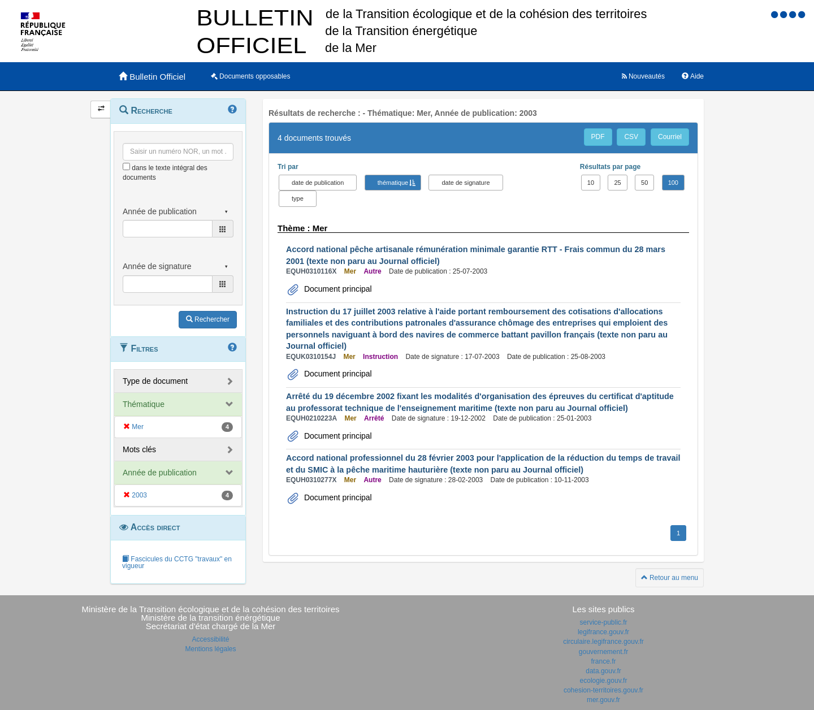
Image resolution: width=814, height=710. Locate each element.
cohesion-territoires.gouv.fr (603, 690)
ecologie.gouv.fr (603, 681)
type (298, 198)
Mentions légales (210, 649)
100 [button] (673, 182)
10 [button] (590, 182)
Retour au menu (669, 578)
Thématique (143, 404)
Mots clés (139, 449)
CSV (631, 137)
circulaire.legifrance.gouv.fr (603, 642)
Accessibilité (210, 639)
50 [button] (644, 182)
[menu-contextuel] (126, 166)
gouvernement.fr (603, 652)
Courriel (670, 137)
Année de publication (160, 472)
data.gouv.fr (603, 671)
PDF (598, 137)
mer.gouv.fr (603, 700)
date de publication (318, 182)
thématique (393, 182)
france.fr (603, 661)
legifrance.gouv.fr (603, 632)
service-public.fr (603, 622)
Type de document (155, 381)
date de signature (465, 182)
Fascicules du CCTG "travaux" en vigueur (177, 562)
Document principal (337, 288)
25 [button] (617, 182)
